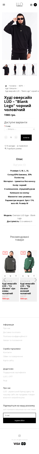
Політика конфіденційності (15, 336)
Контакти (7, 352)
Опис (19, 159)
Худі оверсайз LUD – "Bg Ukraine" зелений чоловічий (27, 288)
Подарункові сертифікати (14, 372)
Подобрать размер (13, 148)
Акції (5, 380)
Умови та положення (12, 340)
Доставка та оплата (11, 332)
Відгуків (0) (19, 164)
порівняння (22, 146)
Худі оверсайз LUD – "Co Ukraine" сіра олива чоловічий (9, 288)
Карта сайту (8, 360)
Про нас (6, 328)
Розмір (8, 126)
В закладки (10, 146)
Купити (26, 138)
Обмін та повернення (13, 356)
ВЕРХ (21, 86)
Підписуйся (19, 420)
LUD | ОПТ (8, 376)
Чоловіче (12, 86)
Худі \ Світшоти (10, 88)
